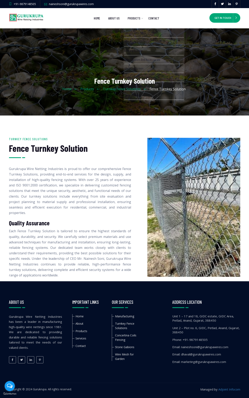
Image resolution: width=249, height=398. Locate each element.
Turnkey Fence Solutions (122, 89)
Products (134, 18)
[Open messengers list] (10, 386)
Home (97, 18)
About (79, 323)
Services (80, 338)
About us (114, 18)
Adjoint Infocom (229, 389)
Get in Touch (223, 18)
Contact (153, 18)
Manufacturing (124, 316)
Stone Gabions (124, 347)
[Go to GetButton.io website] (9, 394)
